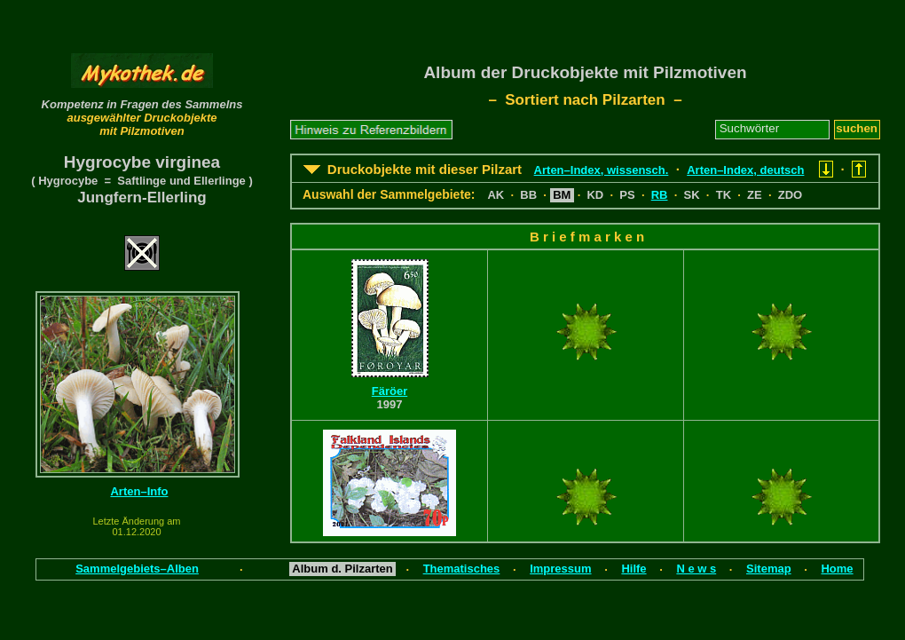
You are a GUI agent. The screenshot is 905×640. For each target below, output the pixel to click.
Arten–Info (139, 491)
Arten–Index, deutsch (745, 170)
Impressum (560, 568)
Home (837, 568)
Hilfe (633, 568)
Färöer (389, 391)
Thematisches (461, 568)
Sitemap (768, 568)
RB (659, 194)
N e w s (696, 568)
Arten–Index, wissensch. (601, 170)
